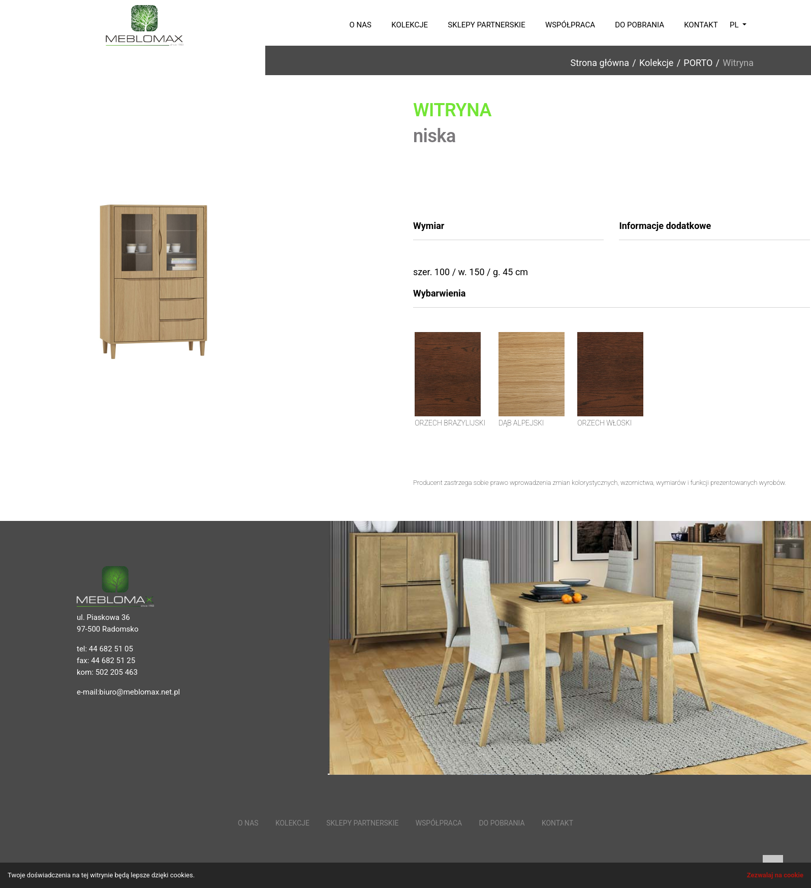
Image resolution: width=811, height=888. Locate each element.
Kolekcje (409, 24)
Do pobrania (639, 24)
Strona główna (600, 62)
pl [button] (735, 24)
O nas (360, 24)
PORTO (697, 62)
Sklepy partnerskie (486, 24)
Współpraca (570, 24)
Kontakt (701, 24)
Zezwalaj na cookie (775, 875)
